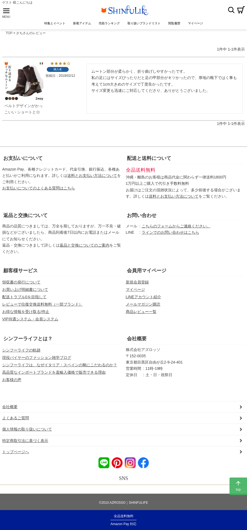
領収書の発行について (21, 283)
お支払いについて (23, 159)
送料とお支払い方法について (92, 177)
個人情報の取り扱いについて (27, 431)
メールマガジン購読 (143, 305)
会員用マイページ (146, 272)
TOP (9, 35)
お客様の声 (11, 381)
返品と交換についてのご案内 (84, 246)
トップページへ (15, 453)
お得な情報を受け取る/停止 (25, 313)
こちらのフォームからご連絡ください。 (176, 228)
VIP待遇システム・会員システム (30, 320)
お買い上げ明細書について (25, 291)
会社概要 (137, 340)
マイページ (135, 291)
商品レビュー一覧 (141, 313)
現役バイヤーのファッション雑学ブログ (36, 359)
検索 (231, 10)
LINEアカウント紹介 (143, 298)
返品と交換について (25, 216)
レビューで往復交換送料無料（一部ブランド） (42, 305)
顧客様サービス (20, 272)
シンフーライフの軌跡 (21, 351)
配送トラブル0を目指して (24, 298)
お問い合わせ (141, 216)
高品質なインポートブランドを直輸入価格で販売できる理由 (54, 373)
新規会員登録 (137, 283)
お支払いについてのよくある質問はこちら (38, 189)
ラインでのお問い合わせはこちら (170, 234)
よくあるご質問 (15, 419)
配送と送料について (149, 159)
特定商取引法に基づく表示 (25, 442)
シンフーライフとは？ (28, 340)
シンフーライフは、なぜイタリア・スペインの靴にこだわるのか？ (59, 366)
